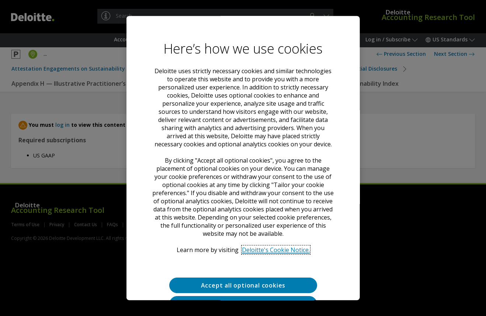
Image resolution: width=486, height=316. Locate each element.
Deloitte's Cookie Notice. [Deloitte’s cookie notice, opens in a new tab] (276, 250)
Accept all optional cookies (243, 285)
